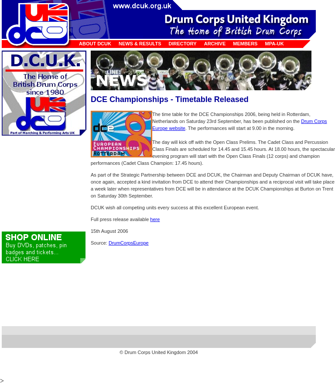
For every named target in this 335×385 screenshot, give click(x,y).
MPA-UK (274, 43)
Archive (215, 43)
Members (245, 43)
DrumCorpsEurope (129, 242)
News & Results (140, 43)
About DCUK (95, 43)
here (155, 219)
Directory (183, 43)
